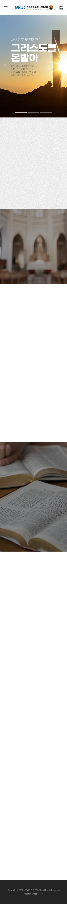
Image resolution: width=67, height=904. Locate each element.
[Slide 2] (33, 113)
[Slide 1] (21, 113)
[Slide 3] (46, 113)
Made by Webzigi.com (33, 894)
